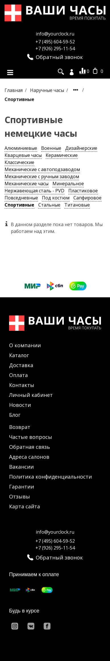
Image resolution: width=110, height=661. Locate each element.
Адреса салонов (29, 456)
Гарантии (21, 486)
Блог (14, 414)
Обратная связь (29, 446)
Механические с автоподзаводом (42, 169)
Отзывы (19, 496)
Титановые (77, 205)
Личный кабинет (31, 394)
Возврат (19, 427)
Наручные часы (47, 90)
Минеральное (68, 183)
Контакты (21, 385)
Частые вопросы (30, 436)
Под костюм (55, 198)
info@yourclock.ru (55, 34)
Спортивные (19, 205)
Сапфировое (87, 198)
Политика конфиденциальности (50, 476)
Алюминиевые (21, 148)
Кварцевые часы (23, 155)
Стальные (49, 205)
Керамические (62, 155)
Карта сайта (24, 506)
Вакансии (21, 466)
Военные (51, 148)
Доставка (21, 365)
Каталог (19, 355)
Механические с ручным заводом (42, 176)
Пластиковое (83, 191)
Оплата (18, 375)
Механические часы (26, 183)
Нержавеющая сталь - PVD (34, 191)
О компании (25, 345)
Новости (20, 404)
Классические (19, 162)
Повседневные (21, 198)
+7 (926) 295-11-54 (55, 48)
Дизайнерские (81, 148)
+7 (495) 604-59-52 (55, 42)
